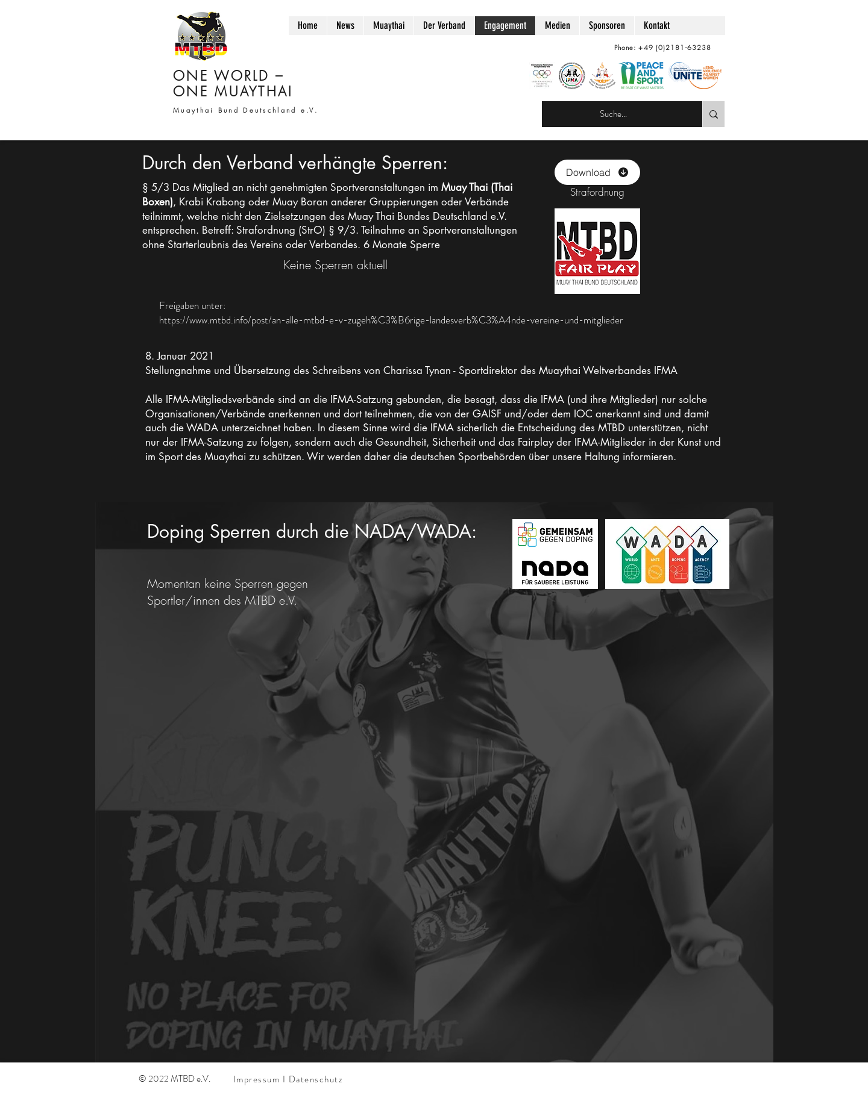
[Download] (597, 172)
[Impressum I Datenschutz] (289, 1079)
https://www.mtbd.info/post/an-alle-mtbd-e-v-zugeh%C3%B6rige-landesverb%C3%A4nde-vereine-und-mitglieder (391, 320)
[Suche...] (613, 114)
